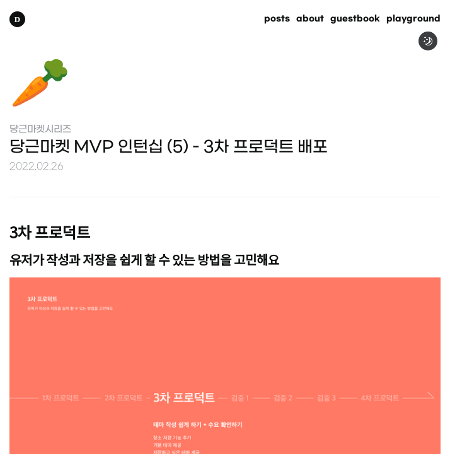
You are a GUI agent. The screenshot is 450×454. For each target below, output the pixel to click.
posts (277, 19)
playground (413, 19)
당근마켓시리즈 (40, 129)
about (310, 19)
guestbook (355, 19)
